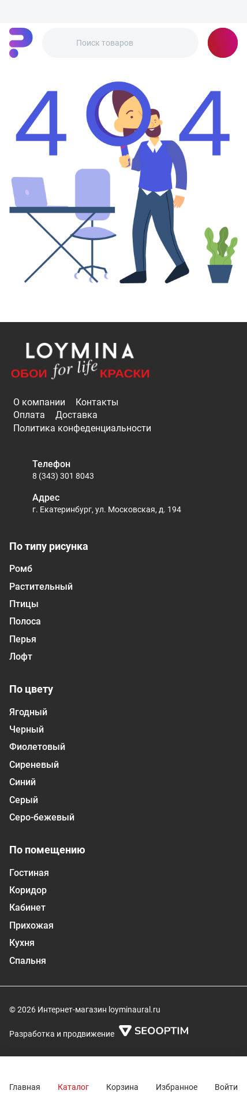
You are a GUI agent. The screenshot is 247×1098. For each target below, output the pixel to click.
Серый (23, 799)
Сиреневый (34, 764)
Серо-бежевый (41, 817)
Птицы (24, 603)
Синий (22, 782)
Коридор (28, 890)
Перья (22, 639)
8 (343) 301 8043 (63, 475)
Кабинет (27, 907)
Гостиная (29, 872)
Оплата (29, 414)
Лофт (20, 656)
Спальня (27, 960)
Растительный (41, 586)
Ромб (20, 568)
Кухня (22, 942)
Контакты (97, 402)
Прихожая (31, 925)
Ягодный (28, 712)
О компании (39, 402)
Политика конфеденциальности (82, 428)
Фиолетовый (37, 746)
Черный (26, 729)
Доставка (76, 414)
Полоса (25, 621)
